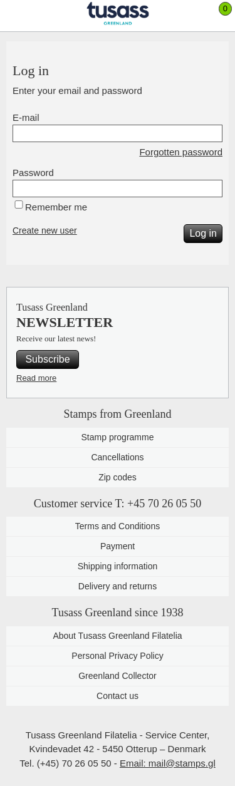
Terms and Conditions (117, 526)
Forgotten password (180, 152)
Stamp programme (117, 437)
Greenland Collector (117, 676)
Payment (117, 546)
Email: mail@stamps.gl (168, 763)
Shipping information (118, 566)
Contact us (117, 696)
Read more (36, 378)
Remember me (56, 207)
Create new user (45, 230)
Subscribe (47, 359)
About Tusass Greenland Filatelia (117, 636)
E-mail (26, 117)
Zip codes (117, 477)
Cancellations (117, 457)
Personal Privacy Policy (117, 656)
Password (33, 172)
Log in (203, 233)
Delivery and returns (117, 586)
